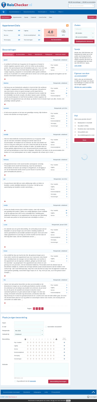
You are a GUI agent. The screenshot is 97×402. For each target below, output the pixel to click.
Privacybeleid (55, 392)
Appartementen (17, 17)
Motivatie (5, 364)
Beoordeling (6, 339)
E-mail (4, 326)
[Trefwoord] (84, 29)
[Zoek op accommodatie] (80, 5)
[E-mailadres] (29, 326)
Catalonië (33, 17)
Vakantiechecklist (29, 12)
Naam (4, 323)
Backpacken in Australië (85, 123)
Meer (60, 12)
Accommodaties (14, 12)
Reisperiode (6, 330)
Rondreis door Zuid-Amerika (86, 129)
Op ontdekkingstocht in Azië (86, 135)
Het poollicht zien (83, 132)
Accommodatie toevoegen (11, 392)
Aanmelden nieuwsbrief (55, 326)
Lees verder (78, 65)
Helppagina (37, 392)
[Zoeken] (93, 5)
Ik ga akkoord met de (26, 381)
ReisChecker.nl (5, 17)
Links (46, 392)
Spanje (26, 17)
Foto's (30, 54)
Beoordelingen (8, 54)
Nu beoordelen (56, 39)
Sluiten (68, 400)
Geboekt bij (5, 334)
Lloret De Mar (42, 17)
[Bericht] (41, 370)
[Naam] (29, 323)
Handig (52, 12)
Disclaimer (26, 392)
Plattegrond (48, 54)
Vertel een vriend (60, 54)
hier (54, 400)
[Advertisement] (84, 101)
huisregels (33, 381)
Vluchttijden (42, 12)
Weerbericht (38, 54)
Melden (4, 79)
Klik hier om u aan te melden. (83, 87)
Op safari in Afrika (83, 126)
